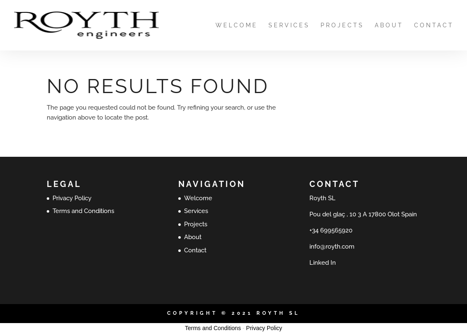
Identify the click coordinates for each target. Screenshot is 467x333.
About (389, 25)
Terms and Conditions (83, 211)
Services (289, 25)
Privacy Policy (72, 198)
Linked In (322, 262)
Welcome (237, 25)
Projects (342, 25)
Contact (434, 25)
